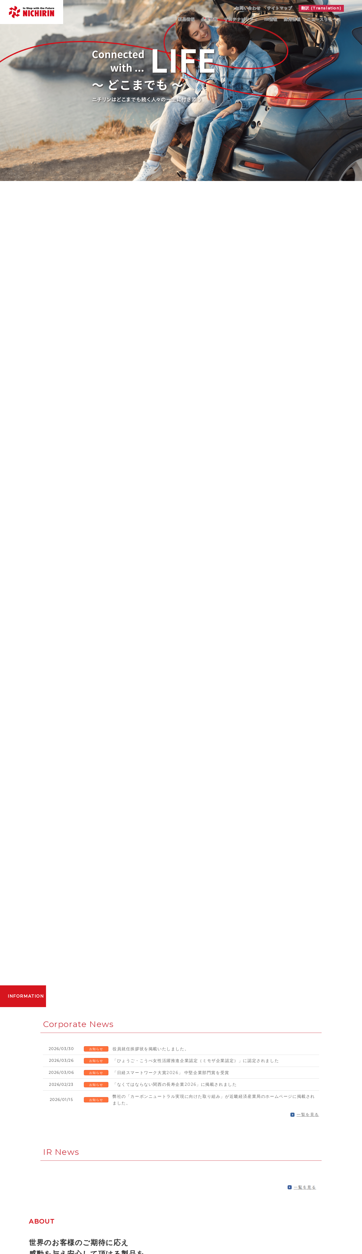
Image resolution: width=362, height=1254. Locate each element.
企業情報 (209, 19)
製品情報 (186, 19)
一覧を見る (308, 1114)
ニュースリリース (324, 19)
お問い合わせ (248, 8)
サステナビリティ (241, 19)
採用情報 (292, 19)
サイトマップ (279, 8)
